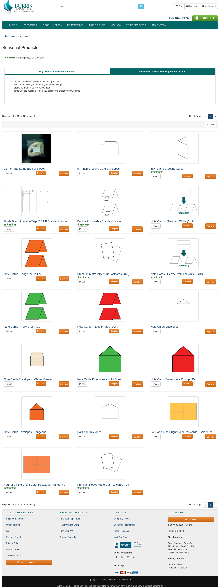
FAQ (8, 531)
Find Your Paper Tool (70, 518)
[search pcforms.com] (141, 6)
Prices (9, 173)
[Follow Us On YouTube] (122, 556)
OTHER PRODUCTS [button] (136, 25)
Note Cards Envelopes (164, 326)
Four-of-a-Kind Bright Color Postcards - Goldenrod (182, 432)
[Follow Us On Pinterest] (128, 556)
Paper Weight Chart (69, 525)
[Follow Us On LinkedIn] (133, 556)
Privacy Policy (12, 543)
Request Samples (14, 537)
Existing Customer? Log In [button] (29, 562)
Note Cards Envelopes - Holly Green (99, 379)
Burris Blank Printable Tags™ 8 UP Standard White (35, 221)
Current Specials (68, 537)
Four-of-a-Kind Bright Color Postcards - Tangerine (34, 484)
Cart (179, 6)
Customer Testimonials (124, 525)
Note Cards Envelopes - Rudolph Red (174, 379)
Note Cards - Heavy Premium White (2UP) (177, 274)
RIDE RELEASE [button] (97, 25)
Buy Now (64, 174)
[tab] (57, 71)
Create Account (13, 555)
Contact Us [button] (191, 519)
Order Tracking (13, 525)
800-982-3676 (179, 17)
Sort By (211, 124)
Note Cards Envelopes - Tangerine (25, 432)
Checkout (192, 6)
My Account (209, 6)
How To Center (13, 549)
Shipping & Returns (15, 518)
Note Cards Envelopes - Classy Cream (28, 379)
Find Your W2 (66, 531)
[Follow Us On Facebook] (116, 556)
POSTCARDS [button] (31, 25)
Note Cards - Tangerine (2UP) (22, 274)
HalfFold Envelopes (89, 432)
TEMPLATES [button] (159, 25)
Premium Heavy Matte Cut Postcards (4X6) (104, 484)
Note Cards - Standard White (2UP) (172, 221)
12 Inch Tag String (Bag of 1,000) (24, 168)
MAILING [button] (116, 25)
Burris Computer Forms (121, 579)
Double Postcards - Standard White (99, 221)
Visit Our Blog (120, 537)
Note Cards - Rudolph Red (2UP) (97, 326)
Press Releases (121, 531)
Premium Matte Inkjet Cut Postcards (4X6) (103, 274)
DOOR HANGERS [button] (52, 25)
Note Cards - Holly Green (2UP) (23, 326)
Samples (40, 173)
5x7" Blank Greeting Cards (167, 168)
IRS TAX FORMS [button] (76, 25)
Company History (122, 518)
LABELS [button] (14, 25)
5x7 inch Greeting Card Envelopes (98, 168)
